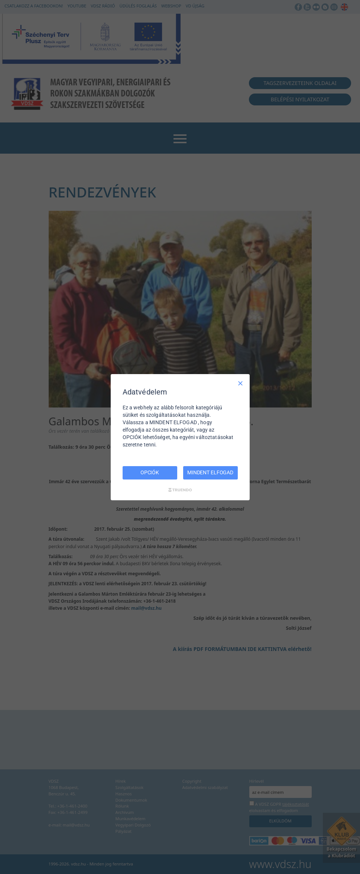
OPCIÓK (149, 472)
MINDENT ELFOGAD (210, 472)
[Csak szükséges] (240, 383)
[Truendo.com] (180, 490)
